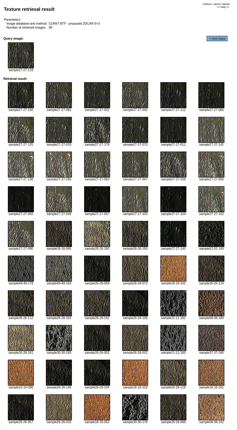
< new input (217, 38)
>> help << (223, 7)
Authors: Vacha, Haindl (216, 4)
